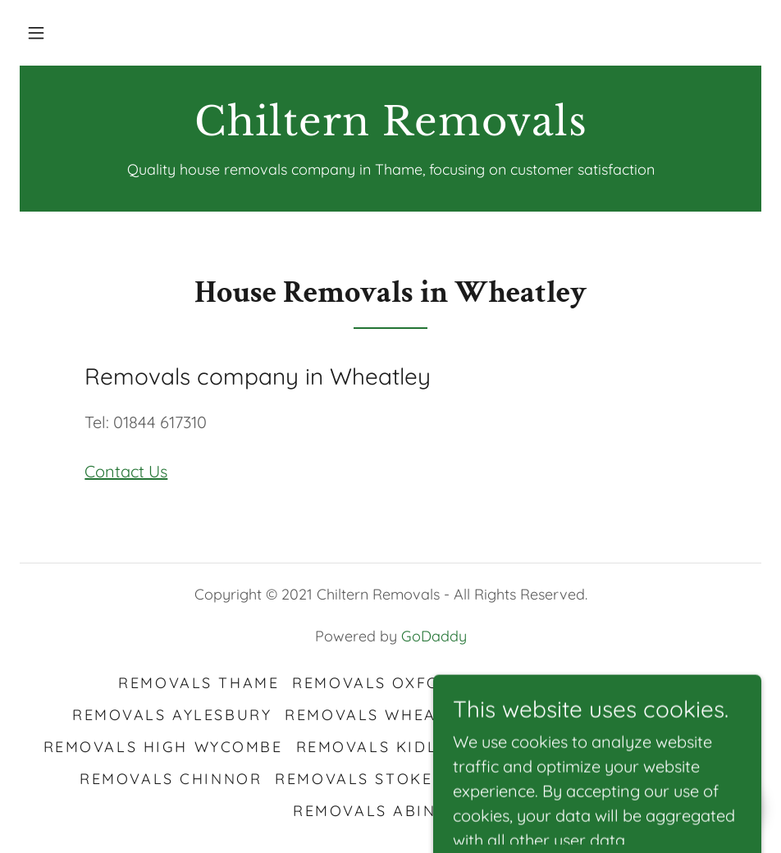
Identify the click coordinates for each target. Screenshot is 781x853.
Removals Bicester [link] (570, 682)
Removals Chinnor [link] (171, 778)
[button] (36, 32)
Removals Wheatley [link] (381, 714)
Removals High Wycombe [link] (163, 746)
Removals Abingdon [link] (390, 810)
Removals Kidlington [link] (401, 746)
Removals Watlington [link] (600, 714)
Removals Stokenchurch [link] (397, 778)
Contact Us (125, 471)
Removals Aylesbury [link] (172, 714)
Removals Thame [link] (198, 682)
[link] (390, 129)
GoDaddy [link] (434, 636)
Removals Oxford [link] (378, 682)
